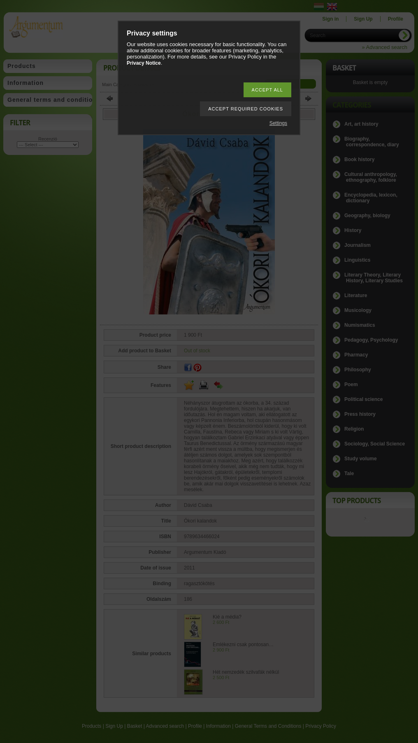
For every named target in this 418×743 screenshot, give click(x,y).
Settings (278, 123)
